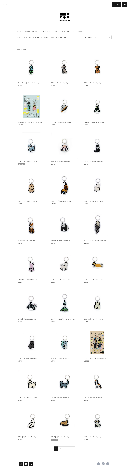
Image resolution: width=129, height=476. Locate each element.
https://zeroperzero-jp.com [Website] (107, 463)
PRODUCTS (36, 31)
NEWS (27, 31)
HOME (20, 31)
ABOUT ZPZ (65, 31)
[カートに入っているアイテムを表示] (124, 4)
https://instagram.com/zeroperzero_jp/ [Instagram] (103, 463)
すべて (101, 37)
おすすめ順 (88, 37)
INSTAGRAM (77, 31)
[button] (116, 4)
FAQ (56, 31)
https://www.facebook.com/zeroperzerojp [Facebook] (98, 463)
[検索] (4, 4)
